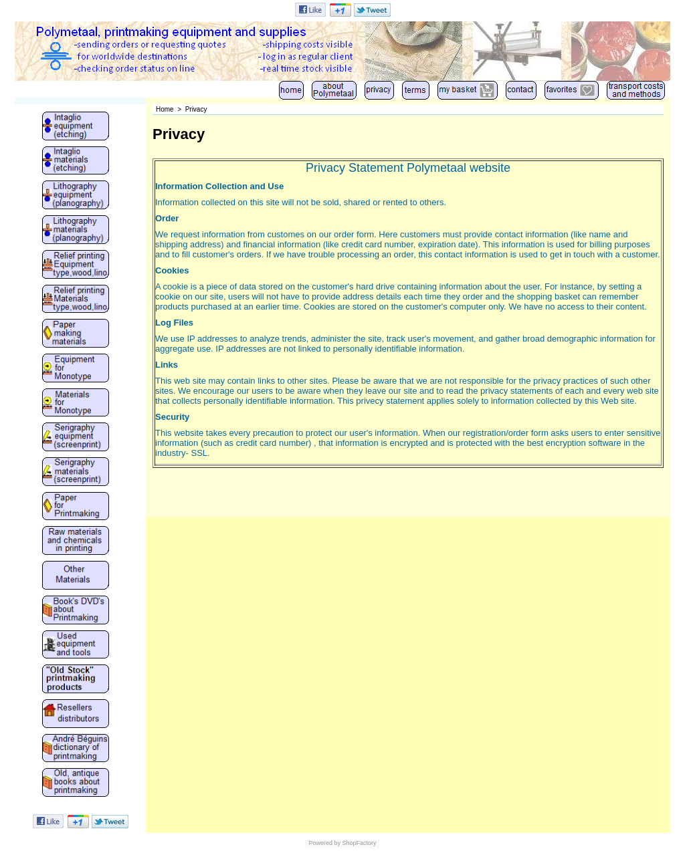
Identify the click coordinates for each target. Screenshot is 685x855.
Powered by (324, 843)
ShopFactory (358, 843)
